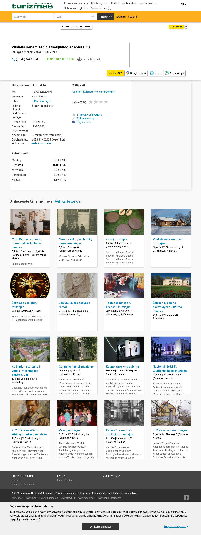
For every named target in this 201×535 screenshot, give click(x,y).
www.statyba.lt (68, 498)
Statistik (117, 493)
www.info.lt (17, 498)
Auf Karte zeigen (68, 201)
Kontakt (49, 493)
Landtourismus (147, 3)
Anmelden (130, 493)
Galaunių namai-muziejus (76, 366)
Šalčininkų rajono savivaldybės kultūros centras (167, 307)
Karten (115, 3)
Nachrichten (129, 3)
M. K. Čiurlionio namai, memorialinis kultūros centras (27, 243)
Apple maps (174, 73)
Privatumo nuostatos (66, 493)
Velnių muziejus (69, 430)
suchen (106, 17)
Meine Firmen (101, 8)
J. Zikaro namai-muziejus (170, 430)
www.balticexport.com (109, 498)
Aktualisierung (83, 118)
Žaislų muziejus (116, 239)
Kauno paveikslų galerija (122, 366)
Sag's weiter (81, 122)
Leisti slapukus (100, 526)
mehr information (41, 143)
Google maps (136, 73)
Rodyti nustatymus (176, 526)
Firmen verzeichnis (76, 3)
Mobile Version (112, 476)
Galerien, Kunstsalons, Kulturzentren (93, 91)
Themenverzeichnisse (23, 484)
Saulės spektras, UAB (31, 493)
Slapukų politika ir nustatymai (95, 493)
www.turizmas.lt (49, 498)
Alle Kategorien (100, 3)
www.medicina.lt (86, 498)
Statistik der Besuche (87, 114)
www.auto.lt (32, 498)
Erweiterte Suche (126, 16)
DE (184, 4)
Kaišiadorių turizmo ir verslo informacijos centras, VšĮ (26, 371)
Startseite (17, 480)
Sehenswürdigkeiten (76, 8)
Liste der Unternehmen (76, 26)
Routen (69, 480)
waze (155, 73)
